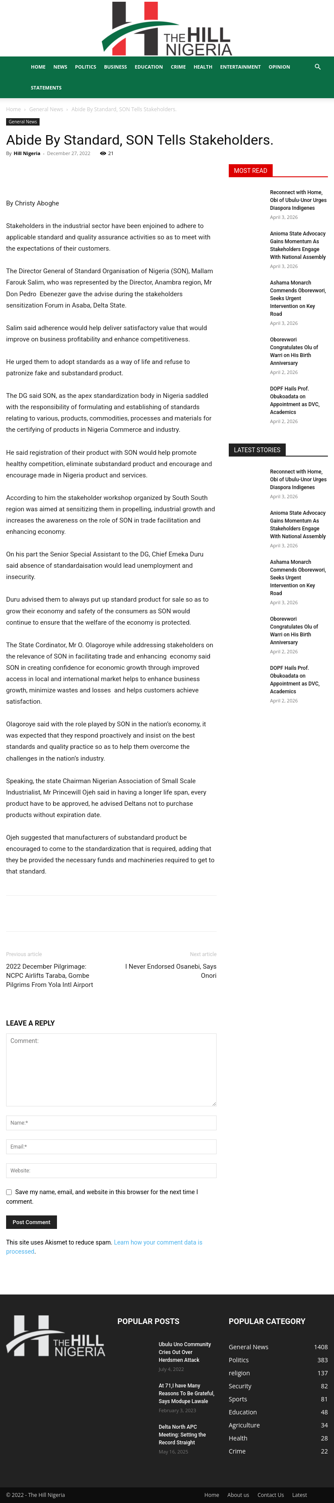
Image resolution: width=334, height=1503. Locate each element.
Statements (46, 87)
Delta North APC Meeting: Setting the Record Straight (182, 1435)
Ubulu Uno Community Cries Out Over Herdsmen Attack (185, 1352)
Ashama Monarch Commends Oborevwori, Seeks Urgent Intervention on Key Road (298, 298)
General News (46, 109)
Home (38, 66)
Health (203, 66)
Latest (299, 1495)
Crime (178, 66)
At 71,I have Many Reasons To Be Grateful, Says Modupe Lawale (186, 1393)
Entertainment (240, 66)
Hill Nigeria (26, 153)
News (60, 66)
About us (238, 1495)
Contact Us (270, 1495)
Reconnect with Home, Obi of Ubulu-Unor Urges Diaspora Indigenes (298, 200)
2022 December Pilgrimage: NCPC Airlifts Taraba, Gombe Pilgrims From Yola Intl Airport (49, 976)
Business (115, 66)
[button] (317, 67)
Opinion (280, 66)
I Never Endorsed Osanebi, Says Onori (171, 971)
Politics (86, 66)
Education (149, 66)
